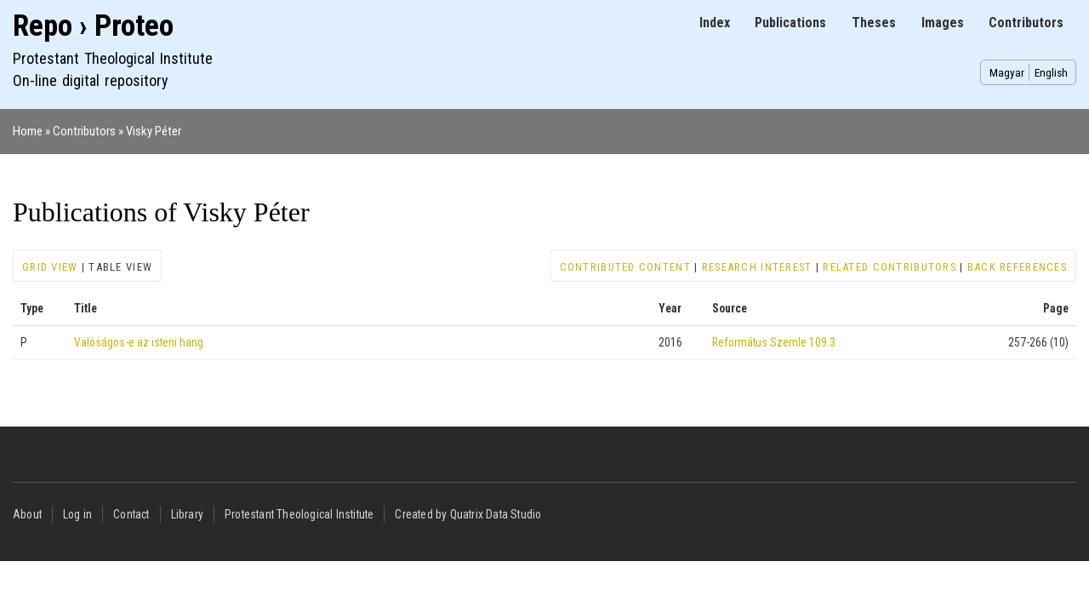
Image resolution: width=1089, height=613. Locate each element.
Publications (790, 22)
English (1051, 72)
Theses (874, 22)
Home (28, 131)
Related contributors (889, 267)
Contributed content (625, 267)
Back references (1017, 267)
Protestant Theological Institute (299, 514)
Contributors (1026, 22)
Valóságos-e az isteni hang (138, 342)
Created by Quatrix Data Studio (468, 514)
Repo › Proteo (93, 26)
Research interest (757, 267)
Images (942, 22)
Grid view (50, 267)
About (27, 514)
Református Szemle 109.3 (773, 342)
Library (187, 514)
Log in (77, 514)
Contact (131, 514)
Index (714, 22)
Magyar (1006, 72)
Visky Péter (153, 131)
